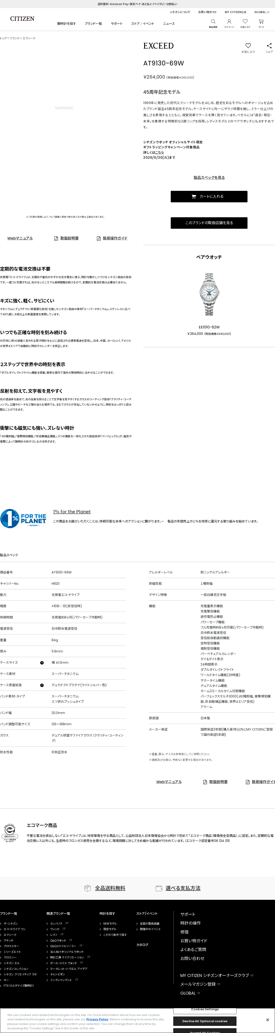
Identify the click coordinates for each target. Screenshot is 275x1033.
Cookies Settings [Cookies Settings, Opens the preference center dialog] (205, 1009)
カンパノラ (56, 924)
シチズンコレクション (16, 969)
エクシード (10, 935)
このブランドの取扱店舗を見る (209, 223)
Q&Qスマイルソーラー (63, 946)
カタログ (142, 945)
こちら (159, 152)
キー (6, 980)
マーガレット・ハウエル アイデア (68, 969)
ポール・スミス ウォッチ (63, 963)
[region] (137, 1020)
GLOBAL (260, 12)
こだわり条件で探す (115, 935)
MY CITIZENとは (235, 12)
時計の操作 (190, 923)
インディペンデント (61, 980)
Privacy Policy (97, 1019)
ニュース (169, 23)
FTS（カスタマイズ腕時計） (19, 986)
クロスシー (10, 957)
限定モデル (109, 929)
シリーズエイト (12, 952)
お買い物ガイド (207, 12)
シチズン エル (12, 963)
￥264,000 (154, 77)
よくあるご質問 (193, 949)
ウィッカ (54, 929)
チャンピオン (57, 974)
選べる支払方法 (183, 888)
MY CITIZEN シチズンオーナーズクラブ (214, 975)
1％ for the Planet (72, 512)
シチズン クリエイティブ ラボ (20, 974)
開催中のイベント (150, 929)
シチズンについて (180, 12)
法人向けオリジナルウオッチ (66, 952)
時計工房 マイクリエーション (67, 957)
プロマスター (11, 946)
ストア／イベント (142, 23)
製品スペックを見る (209, 177)
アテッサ (8, 941)
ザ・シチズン (11, 924)
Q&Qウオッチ (58, 941)
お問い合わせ (192, 958)
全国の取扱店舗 (149, 924)
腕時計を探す (66, 23)
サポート (117, 23)
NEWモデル (110, 924)
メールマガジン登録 (198, 984)
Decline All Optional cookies (204, 1021)
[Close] (268, 1020)
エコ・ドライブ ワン (15, 929)
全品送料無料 (110, 888)
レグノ (53, 935)
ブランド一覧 (93, 23)
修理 (184, 932)
